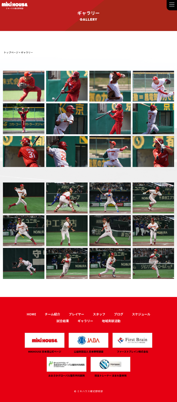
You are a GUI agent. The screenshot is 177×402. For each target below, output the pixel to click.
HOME (31, 314)
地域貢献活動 (111, 321)
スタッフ (99, 314)
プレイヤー (76, 314)
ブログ (118, 314)
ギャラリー (85, 321)
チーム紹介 (52, 314)
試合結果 (63, 321)
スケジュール (141, 314)
